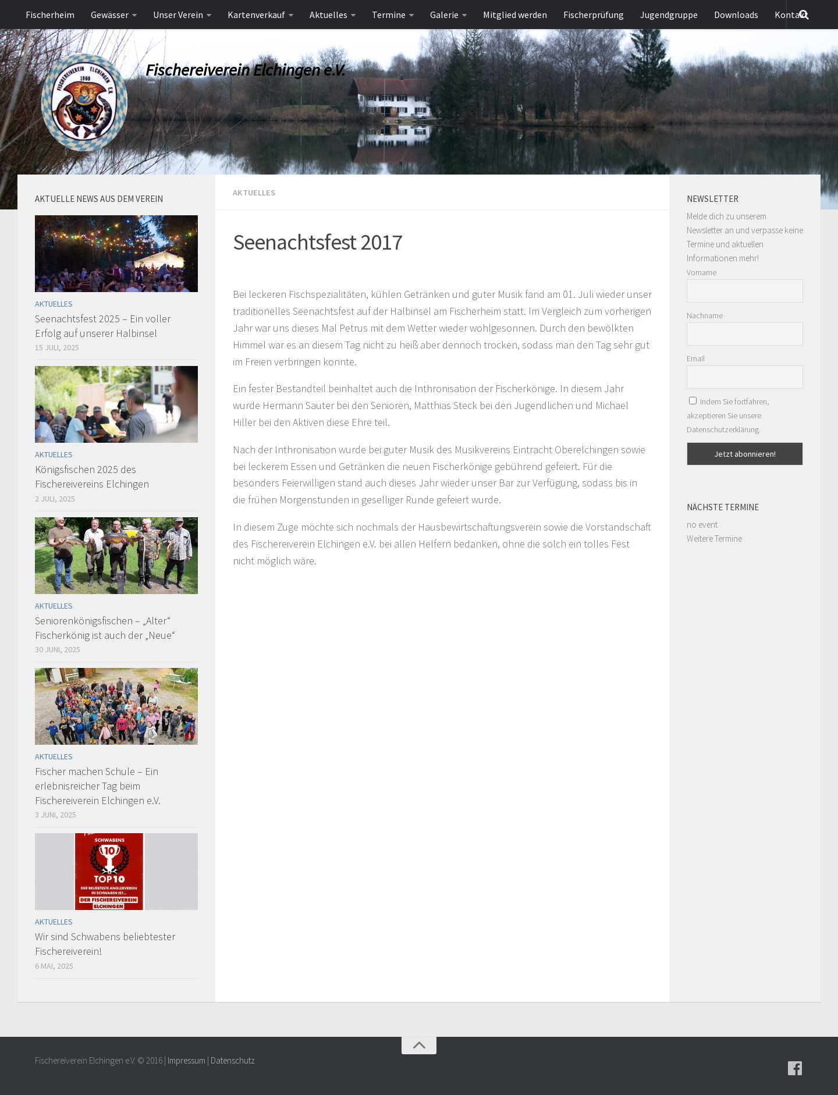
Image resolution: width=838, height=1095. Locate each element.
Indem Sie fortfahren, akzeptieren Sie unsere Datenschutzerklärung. (728, 415)
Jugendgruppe (669, 14)
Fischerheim (50, 14)
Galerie (444, 14)
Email (696, 358)
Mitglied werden (515, 14)
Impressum (186, 1060)
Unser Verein (178, 14)
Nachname (705, 315)
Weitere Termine (714, 538)
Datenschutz (233, 1060)
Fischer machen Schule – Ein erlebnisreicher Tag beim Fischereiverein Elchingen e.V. (98, 786)
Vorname (701, 272)
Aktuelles (328, 14)
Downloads (736, 14)
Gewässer (110, 14)
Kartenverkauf (256, 14)
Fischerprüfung (593, 14)
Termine (389, 14)
